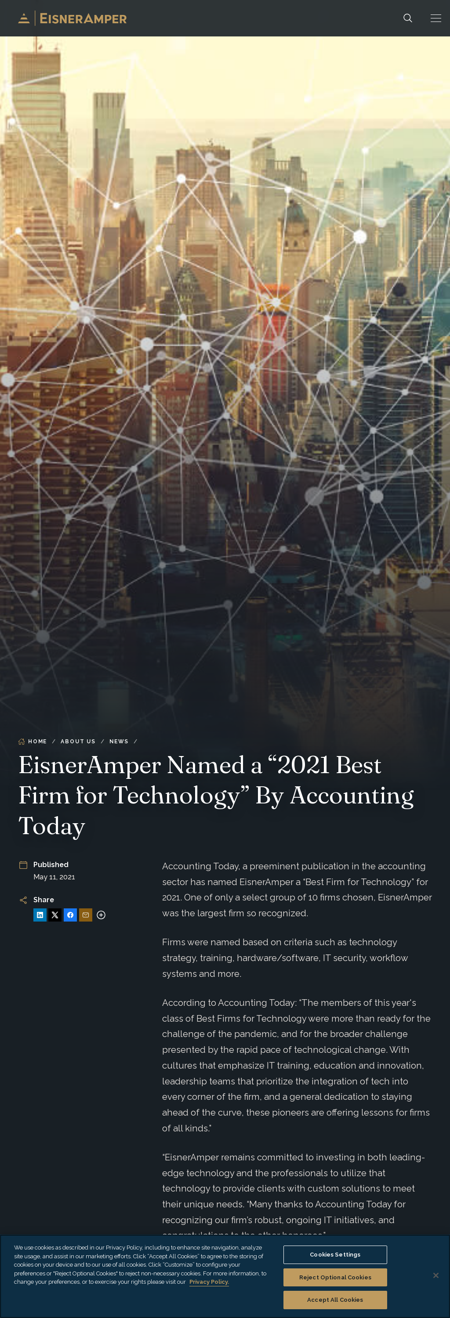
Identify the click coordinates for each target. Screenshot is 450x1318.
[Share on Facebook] (70, 915)
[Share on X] (55, 915)
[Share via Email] (85, 915)
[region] (225, 1276)
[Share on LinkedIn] (40, 915)
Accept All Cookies (335, 1299)
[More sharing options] (101, 915)
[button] (436, 18)
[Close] (436, 1275)
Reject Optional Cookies (335, 1277)
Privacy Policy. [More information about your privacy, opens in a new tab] (209, 1281)
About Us (78, 741)
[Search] (408, 18)
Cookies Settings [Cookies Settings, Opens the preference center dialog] (335, 1254)
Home (32, 741)
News (119, 741)
